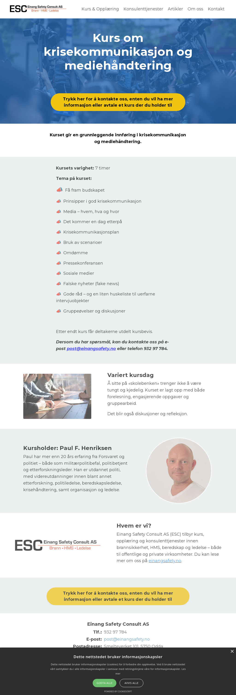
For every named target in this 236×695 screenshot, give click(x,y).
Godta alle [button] (104, 683)
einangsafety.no (165, 560)
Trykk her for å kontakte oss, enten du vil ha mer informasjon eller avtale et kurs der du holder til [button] (118, 102)
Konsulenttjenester (143, 9)
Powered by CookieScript (118, 691)
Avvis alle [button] (131, 683)
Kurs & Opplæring (100, 9)
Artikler (175, 9)
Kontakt (216, 9)
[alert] (118, 671)
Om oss (195, 9)
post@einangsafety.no (91, 348)
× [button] (232, 651)
